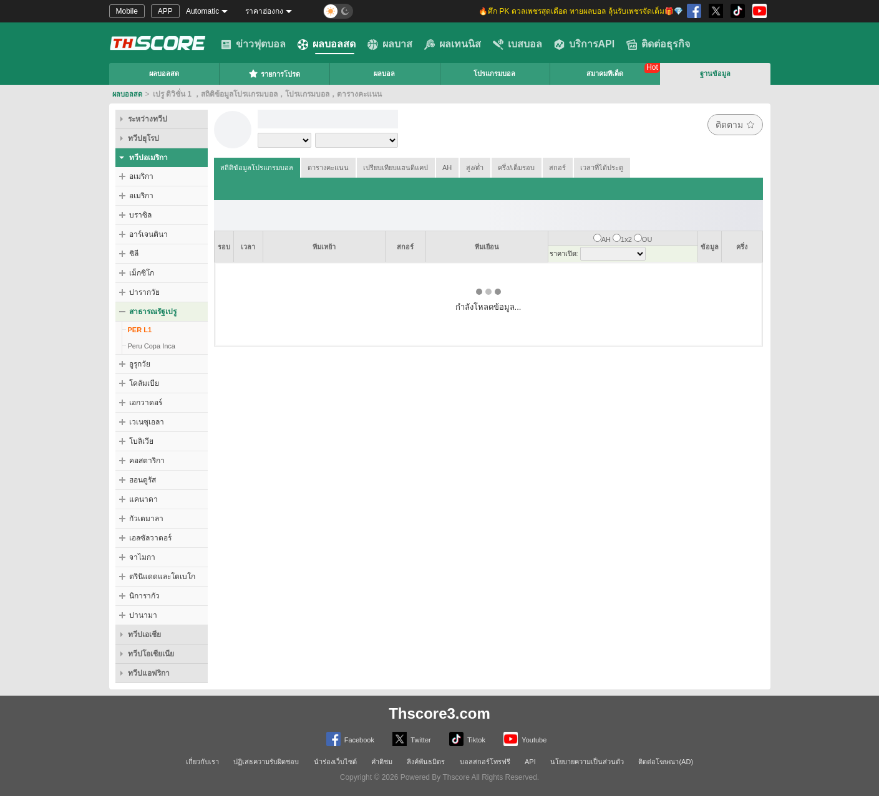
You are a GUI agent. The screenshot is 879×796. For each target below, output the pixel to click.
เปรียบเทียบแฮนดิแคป (395, 167)
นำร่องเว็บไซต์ (335, 761)
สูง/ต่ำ (474, 167)
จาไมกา (142, 557)
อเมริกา (141, 176)
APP (165, 11)
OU (647, 239)
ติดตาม (735, 125)
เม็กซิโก (141, 273)
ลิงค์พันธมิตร (426, 761)
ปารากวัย (144, 292)
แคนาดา (143, 499)
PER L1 (140, 329)
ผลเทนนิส (452, 44)
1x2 (626, 239)
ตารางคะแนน (328, 167)
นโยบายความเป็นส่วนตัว (587, 761)
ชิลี (133, 253)
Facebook (350, 739)
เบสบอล (517, 44)
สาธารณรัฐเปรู (153, 311)
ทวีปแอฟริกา (149, 673)
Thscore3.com (439, 713)
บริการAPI (584, 44)
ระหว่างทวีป (147, 119)
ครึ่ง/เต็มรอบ (516, 167)
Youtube (524, 739)
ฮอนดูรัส (142, 480)
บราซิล (140, 215)
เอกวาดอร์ (145, 402)
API (530, 761)
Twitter (411, 739)
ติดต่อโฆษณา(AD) (665, 761)
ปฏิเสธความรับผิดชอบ (266, 761)
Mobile (127, 11)
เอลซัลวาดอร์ (150, 538)
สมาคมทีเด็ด (604, 73)
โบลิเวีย (141, 441)
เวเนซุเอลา (146, 422)
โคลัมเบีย (144, 383)
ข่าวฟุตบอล (253, 44)
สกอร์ (557, 167)
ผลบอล (384, 73)
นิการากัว (144, 596)
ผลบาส (389, 44)
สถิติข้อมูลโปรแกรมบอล (256, 167)
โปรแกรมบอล (494, 73)
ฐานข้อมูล (715, 73)
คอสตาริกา (147, 460)
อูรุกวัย (139, 364)
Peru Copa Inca (151, 346)
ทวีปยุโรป (143, 138)
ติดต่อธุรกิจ (658, 44)
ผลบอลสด (327, 44)
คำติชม (381, 761)
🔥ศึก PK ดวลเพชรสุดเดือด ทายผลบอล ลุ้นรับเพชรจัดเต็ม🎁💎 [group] (580, 11)
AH (447, 167)
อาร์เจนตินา (148, 234)
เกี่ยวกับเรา (202, 761)
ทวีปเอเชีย (144, 634)
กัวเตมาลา (146, 518)
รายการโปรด (274, 74)
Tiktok (467, 739)
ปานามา (143, 615)
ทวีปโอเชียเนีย (151, 654)
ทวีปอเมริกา (148, 157)
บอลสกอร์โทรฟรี (485, 761)
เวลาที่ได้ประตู (601, 167)
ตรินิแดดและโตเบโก (162, 576)
